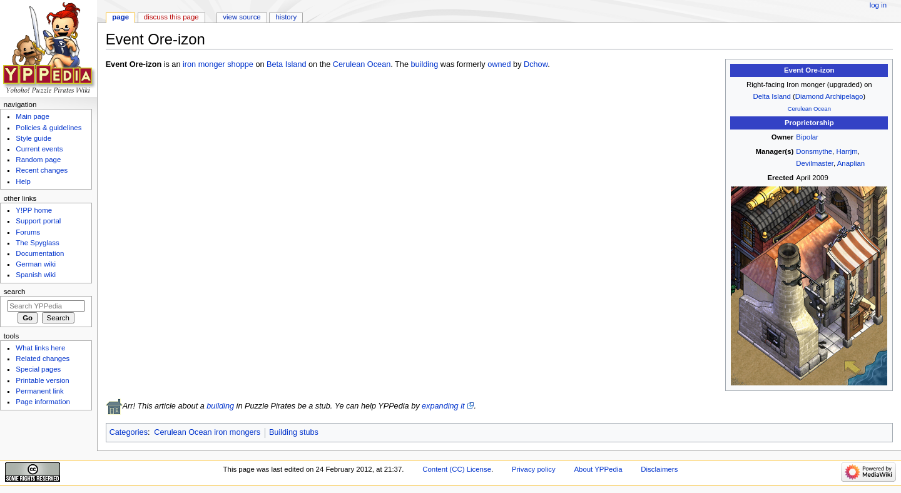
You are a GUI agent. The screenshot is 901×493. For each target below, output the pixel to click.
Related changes (42, 358)
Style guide (33, 138)
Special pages (38, 369)
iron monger (204, 64)
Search (15, 291)
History (286, 17)
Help (23, 181)
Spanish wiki (36, 274)
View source (241, 17)
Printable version (42, 380)
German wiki (36, 264)
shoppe (240, 64)
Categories (128, 432)
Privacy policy (534, 469)
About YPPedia (598, 469)
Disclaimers (659, 469)
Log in (878, 5)
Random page (38, 159)
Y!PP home (34, 210)
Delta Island (771, 96)
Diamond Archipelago (829, 96)
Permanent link (39, 391)
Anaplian (851, 163)
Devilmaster (814, 163)
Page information (43, 401)
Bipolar (807, 137)
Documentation (40, 253)
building (424, 64)
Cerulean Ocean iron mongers (207, 432)
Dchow (535, 64)
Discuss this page (171, 17)
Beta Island (286, 64)
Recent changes (42, 170)
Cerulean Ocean (809, 108)
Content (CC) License (456, 469)
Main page (32, 116)
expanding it (443, 406)
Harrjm (846, 151)
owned (499, 64)
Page (120, 17)
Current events (39, 149)
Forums (28, 232)
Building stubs (293, 432)
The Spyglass (37, 242)
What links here (40, 348)
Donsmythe (814, 151)
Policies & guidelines (48, 127)
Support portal (38, 221)
